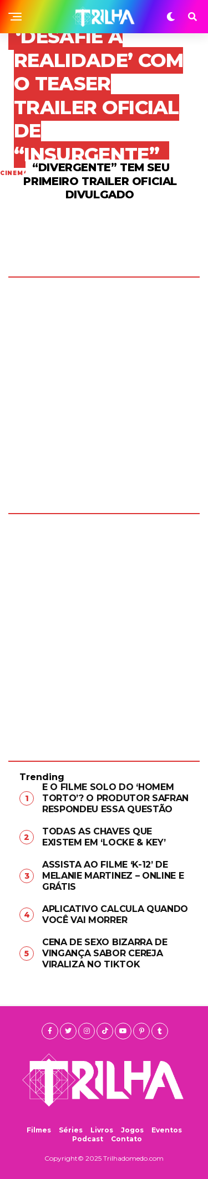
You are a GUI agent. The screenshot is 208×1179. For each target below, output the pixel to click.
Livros (101, 1130)
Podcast (87, 1139)
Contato (126, 1139)
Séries (71, 1130)
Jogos (132, 1130)
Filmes (39, 1130)
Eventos (166, 1130)
